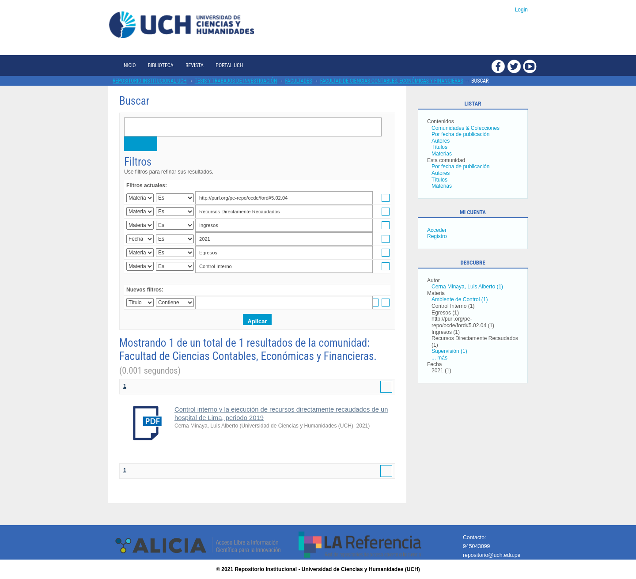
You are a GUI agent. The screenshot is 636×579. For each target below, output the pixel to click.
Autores (441, 141)
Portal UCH (229, 65)
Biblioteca (161, 65)
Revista (195, 65)
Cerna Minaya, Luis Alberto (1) (467, 287)
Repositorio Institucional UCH (150, 81)
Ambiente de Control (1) (460, 299)
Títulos (439, 147)
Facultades (298, 81)
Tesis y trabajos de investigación (236, 81)
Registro (437, 236)
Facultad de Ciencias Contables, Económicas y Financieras (391, 81)
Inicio (129, 65)
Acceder (437, 230)
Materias (442, 154)
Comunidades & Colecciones (466, 128)
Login (521, 10)
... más (439, 358)
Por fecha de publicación (460, 134)
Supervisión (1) (449, 351)
